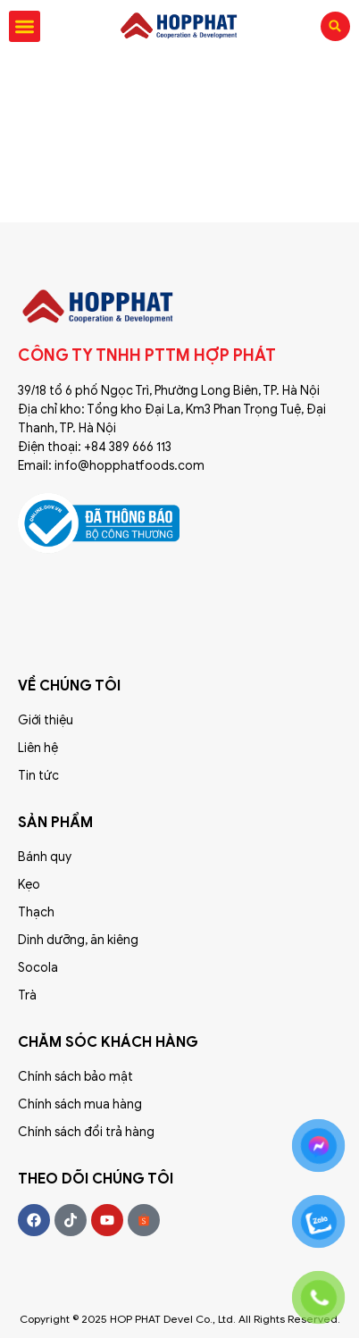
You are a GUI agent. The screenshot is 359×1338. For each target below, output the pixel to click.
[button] (24, 26)
